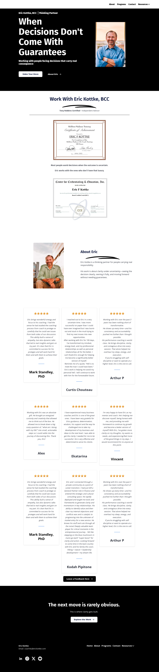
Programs (121, 4)
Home (90, 645)
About (112, 4)
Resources (144, 4)
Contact (132, 4)
